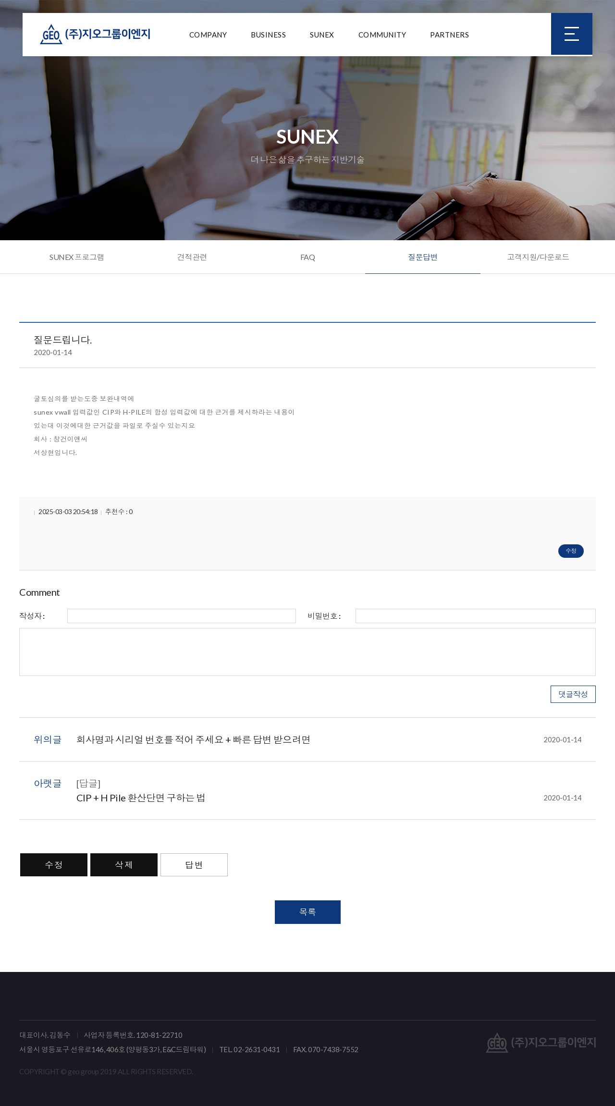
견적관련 (192, 256)
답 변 (194, 865)
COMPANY (208, 36)
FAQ (307, 256)
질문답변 (423, 256)
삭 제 (124, 865)
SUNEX (322, 36)
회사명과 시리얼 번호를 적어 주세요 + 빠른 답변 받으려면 (329, 739)
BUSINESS (268, 36)
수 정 (54, 865)
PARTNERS (449, 36)
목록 (307, 912)
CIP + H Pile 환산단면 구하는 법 (329, 797)
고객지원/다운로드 (538, 256)
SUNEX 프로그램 (76, 256)
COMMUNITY (382, 36)
